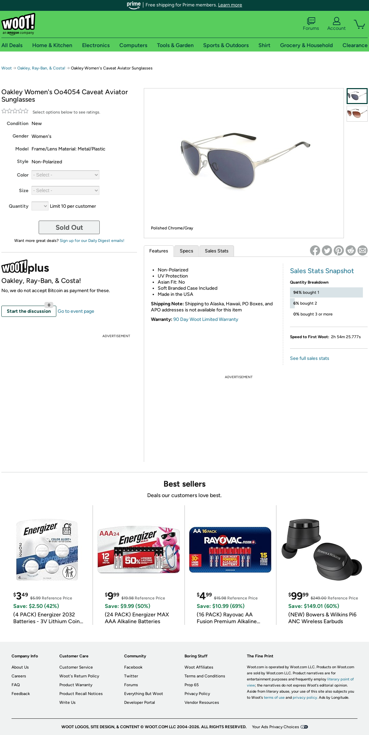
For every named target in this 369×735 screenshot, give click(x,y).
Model (21, 149)
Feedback (21, 693)
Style (22, 161)
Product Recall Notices (81, 693)
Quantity (18, 206)
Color (22, 175)
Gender (20, 136)
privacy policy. (305, 697)
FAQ (16, 684)
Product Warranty (75, 684)
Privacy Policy (197, 693)
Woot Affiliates (198, 667)
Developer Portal (139, 702)
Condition (17, 123)
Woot (6, 68)
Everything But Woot (143, 693)
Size (23, 190)
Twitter (131, 676)
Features (158, 251)
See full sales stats (309, 358)
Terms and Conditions (204, 676)
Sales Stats (217, 251)
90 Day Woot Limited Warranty (205, 319)
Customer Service (76, 667)
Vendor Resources (201, 702)
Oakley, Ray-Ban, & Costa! (41, 68)
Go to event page (76, 311)
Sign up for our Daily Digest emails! (92, 240)
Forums (311, 24)
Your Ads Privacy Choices (275, 726)
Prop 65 (191, 684)
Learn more (230, 5)
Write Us (67, 702)
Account (336, 24)
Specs (186, 251)
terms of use (274, 697)
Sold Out (69, 227)
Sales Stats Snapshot (322, 271)
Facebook (133, 667)
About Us (20, 667)
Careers (19, 676)
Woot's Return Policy (79, 676)
